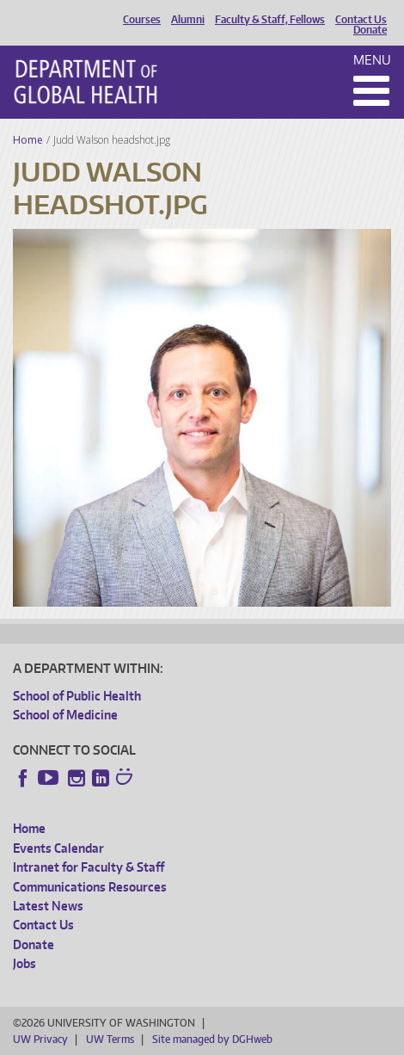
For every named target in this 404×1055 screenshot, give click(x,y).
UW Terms (110, 1039)
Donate (370, 30)
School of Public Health (77, 695)
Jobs (24, 963)
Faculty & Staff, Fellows (270, 20)
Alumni (188, 20)
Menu (372, 59)
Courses (142, 20)
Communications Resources (90, 886)
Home (28, 140)
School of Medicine (65, 714)
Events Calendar (58, 848)
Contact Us (361, 20)
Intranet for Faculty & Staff (88, 867)
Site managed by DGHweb (212, 1039)
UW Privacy (40, 1039)
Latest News (48, 905)
